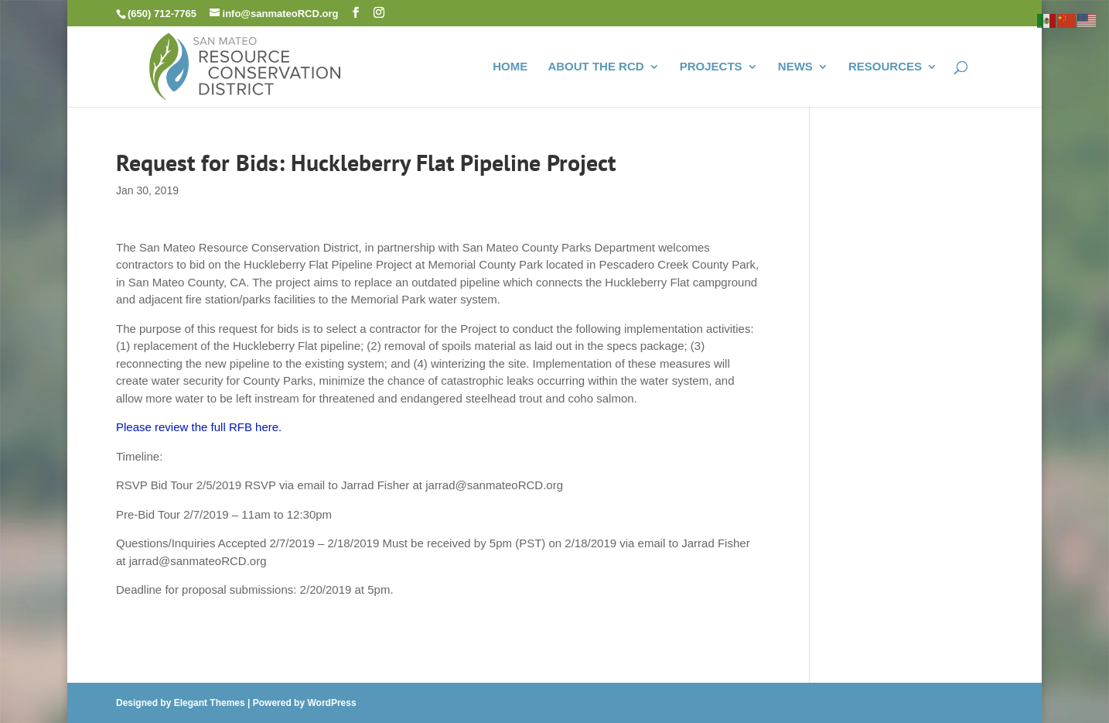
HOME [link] (510, 67)
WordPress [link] (331, 702)
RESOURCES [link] (885, 67)
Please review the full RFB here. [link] (199, 426)
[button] (355, 13)
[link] (245, 64)
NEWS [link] (795, 67)
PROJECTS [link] (711, 67)
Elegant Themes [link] (209, 702)
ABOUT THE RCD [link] (595, 67)
